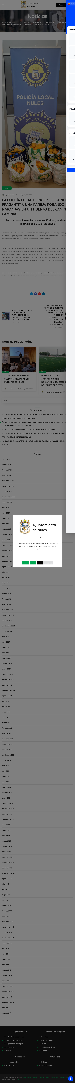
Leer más (25, 563)
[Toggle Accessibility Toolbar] (71, 1079)
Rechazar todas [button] (48, 563)
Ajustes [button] (40, 563)
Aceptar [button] (33, 563)
